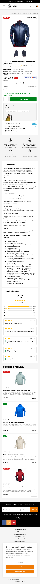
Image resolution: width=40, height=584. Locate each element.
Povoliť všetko (20, 571)
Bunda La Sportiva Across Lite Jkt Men (14, 487)
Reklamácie (20, 532)
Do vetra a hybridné (33, 13)
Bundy (25, 13)
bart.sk (23, 581)
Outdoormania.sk (14, 13)
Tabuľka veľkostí (32, 86)
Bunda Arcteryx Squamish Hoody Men (13, 422)
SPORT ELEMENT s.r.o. (16, 579)
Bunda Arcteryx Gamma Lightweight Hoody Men (16, 390)
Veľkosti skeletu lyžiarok (20, 541)
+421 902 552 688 (11, 111)
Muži (21, 13)
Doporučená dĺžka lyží (20, 534)
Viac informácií (9, 557)
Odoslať (34, 510)
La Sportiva (11, 66)
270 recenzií (20, 302)
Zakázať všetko (20, 567)
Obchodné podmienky (20, 529)
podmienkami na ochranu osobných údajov (27, 514)
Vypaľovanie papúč (20, 536)
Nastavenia (20, 562)
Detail (34, 398)
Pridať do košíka (23, 99)
